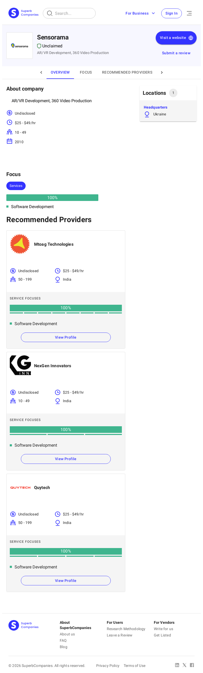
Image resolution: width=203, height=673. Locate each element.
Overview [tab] (60, 72)
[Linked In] (177, 665)
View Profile (66, 337)
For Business (141, 13)
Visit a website (176, 38)
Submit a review (176, 53)
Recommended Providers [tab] (127, 72)
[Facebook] (192, 665)
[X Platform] (184, 665)
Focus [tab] (86, 72)
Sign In (171, 13)
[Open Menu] (189, 13)
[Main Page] (23, 13)
